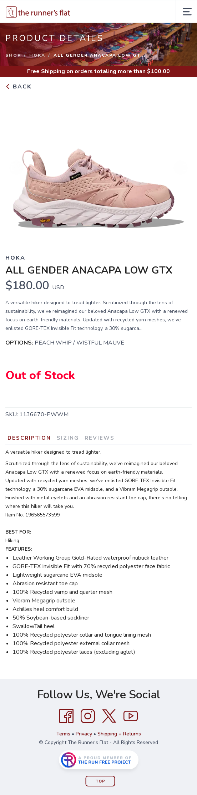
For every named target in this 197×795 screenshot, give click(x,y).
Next (180, 167)
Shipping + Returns (119, 733)
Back (18, 87)
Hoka (37, 55)
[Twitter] (109, 716)
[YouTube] (130, 716)
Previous (16, 167)
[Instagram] (87, 716)
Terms (63, 733)
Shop (13, 55)
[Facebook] (66, 716)
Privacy (84, 733)
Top (100, 781)
